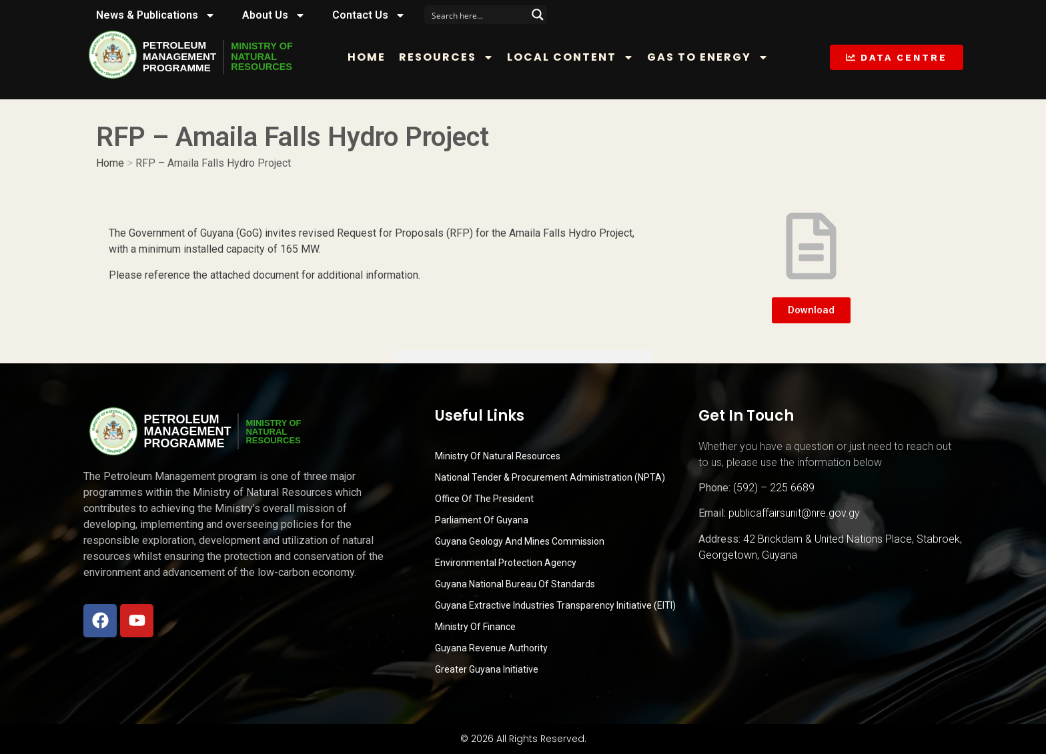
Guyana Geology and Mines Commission (519, 541)
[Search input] (477, 15)
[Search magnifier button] (537, 14)
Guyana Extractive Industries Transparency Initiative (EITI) (555, 605)
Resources (451, 57)
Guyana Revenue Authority (491, 648)
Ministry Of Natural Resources (497, 456)
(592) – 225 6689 (774, 487)
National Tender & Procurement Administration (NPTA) (550, 477)
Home (372, 57)
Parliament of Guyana (481, 520)
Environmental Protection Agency (505, 562)
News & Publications (155, 15)
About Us (274, 15)
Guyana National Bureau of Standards (515, 584)
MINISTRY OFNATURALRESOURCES (269, 56)
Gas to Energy (713, 57)
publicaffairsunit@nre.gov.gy (794, 513)
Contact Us (369, 15)
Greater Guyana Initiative (486, 669)
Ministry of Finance (475, 626)
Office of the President (484, 498)
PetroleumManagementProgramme (181, 56)
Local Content (575, 57)
